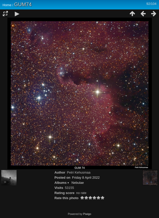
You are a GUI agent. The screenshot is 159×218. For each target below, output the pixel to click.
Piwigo (87, 213)
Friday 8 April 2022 (85, 177)
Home (7, 5)
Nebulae (77, 183)
